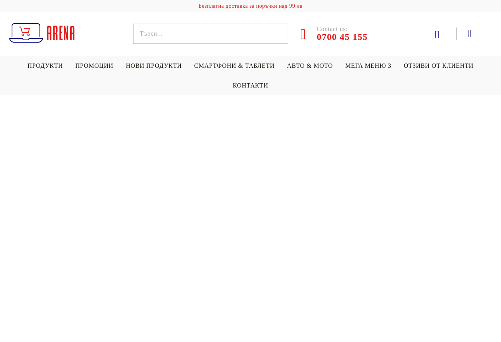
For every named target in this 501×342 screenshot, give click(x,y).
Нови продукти (154, 65)
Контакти (250, 85)
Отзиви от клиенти (439, 65)
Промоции (94, 65)
